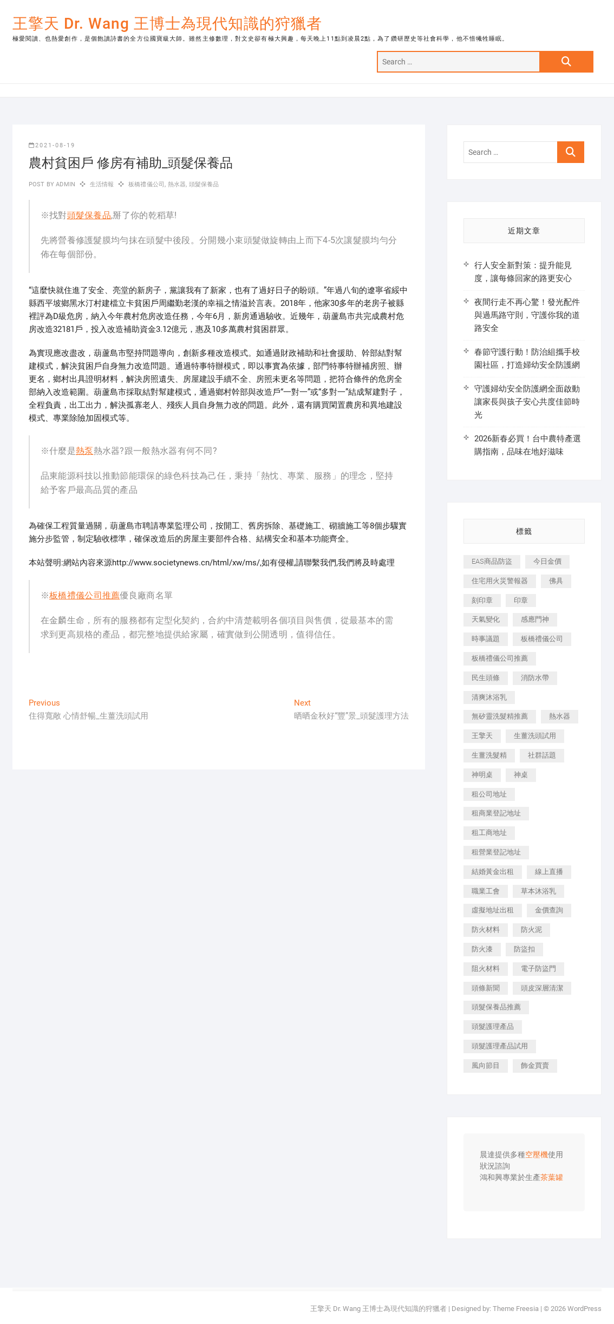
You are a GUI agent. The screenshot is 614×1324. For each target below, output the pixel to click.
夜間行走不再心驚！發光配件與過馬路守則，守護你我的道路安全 (527, 315)
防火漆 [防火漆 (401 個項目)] (482, 949)
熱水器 (177, 184)
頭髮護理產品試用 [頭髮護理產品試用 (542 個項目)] (500, 1046)
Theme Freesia (516, 1309)
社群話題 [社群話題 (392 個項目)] (542, 755)
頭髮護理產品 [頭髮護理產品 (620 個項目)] (493, 1026)
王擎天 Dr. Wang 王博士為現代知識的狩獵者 (167, 23)
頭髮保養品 (204, 184)
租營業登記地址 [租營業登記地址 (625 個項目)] (496, 852)
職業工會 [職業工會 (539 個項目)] (486, 891)
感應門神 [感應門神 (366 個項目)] (535, 619)
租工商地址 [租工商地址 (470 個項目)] (489, 833)
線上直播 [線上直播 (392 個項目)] (549, 872)
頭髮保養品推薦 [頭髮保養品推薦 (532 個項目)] (496, 1007)
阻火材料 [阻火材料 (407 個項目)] (486, 968)
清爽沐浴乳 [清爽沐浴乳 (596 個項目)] (489, 697)
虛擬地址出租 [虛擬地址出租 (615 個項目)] (493, 910)
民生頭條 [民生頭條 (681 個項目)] (486, 678)
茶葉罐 (551, 1177)
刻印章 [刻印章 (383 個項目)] (482, 600)
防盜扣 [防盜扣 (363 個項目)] (524, 949)
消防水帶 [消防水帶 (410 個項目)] (535, 678)
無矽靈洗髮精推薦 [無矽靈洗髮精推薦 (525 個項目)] (500, 716)
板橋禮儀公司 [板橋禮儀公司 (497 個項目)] (542, 639)
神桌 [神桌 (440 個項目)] (521, 775)
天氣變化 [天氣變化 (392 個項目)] (486, 619)
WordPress (584, 1309)
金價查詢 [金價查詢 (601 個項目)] (549, 910)
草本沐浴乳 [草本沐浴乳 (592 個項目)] (538, 891)
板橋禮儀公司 (146, 184)
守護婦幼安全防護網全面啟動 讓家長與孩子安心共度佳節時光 (527, 402)
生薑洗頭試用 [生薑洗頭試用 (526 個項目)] (535, 736)
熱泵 (85, 451)
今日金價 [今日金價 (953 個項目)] (547, 561)
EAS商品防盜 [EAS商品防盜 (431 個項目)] (492, 561)
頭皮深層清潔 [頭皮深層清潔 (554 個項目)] (542, 988)
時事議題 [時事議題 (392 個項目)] (486, 639)
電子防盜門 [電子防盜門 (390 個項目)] (538, 968)
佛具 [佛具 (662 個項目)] (556, 581)
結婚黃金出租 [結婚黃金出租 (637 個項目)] (493, 872)
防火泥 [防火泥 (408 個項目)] (531, 929)
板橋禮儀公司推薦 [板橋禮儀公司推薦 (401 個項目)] (500, 658)
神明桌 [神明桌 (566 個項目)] (482, 775)
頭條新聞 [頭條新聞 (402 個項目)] (486, 988)
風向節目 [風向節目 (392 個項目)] (486, 1065)
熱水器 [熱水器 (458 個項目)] (559, 716)
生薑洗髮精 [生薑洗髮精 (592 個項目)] (489, 755)
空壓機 (536, 1155)
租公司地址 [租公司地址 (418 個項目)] (489, 794)
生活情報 (102, 184)
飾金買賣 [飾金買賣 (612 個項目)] (535, 1065)
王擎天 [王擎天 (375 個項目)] (482, 736)
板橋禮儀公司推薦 (84, 595)
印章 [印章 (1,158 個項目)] (521, 600)
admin (64, 184)
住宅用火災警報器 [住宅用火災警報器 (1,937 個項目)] (500, 581)
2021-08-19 (52, 145)
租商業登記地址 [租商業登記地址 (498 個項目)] (496, 813)
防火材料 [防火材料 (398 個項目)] (486, 929)
